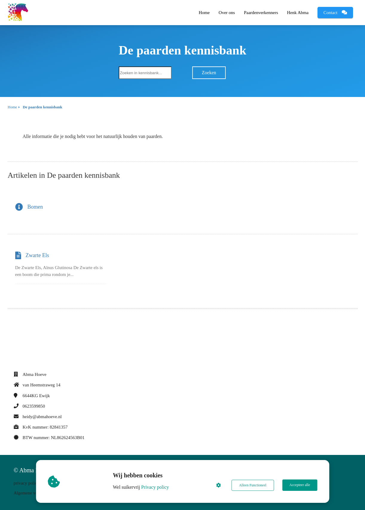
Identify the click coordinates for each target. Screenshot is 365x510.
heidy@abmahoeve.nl (42, 416)
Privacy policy (155, 487)
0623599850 (34, 406)
